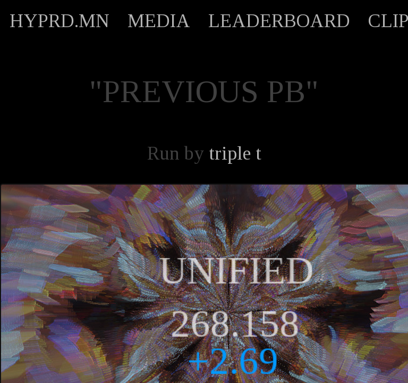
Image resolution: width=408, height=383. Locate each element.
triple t (235, 153)
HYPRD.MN (59, 20)
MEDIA (159, 20)
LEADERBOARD (279, 20)
